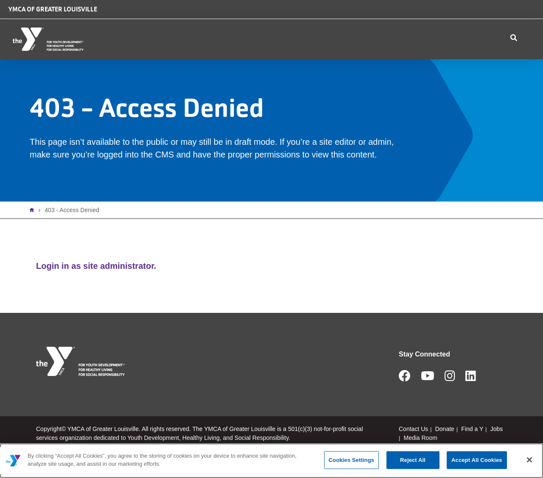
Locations (189, 59)
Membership (244, 59)
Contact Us (402, 59)
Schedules (352, 59)
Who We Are (134, 59)
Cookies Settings (352, 460)
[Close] (529, 459)
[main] (271, 460)
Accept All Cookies (476, 460)
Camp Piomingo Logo (315, 17)
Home (34, 230)
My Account (495, 59)
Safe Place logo (370, 13)
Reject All (412, 460)
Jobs (461, 19)
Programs (300, 59)
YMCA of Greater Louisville (52, 9)
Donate (421, 19)
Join (528, 59)
